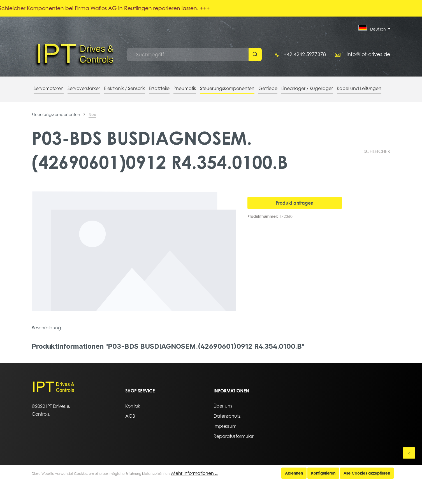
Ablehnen (294, 473)
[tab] (46, 327)
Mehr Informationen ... (194, 473)
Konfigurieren (323, 473)
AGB (130, 416)
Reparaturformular (234, 436)
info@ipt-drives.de (368, 54)
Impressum (225, 426)
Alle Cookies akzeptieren (367, 473)
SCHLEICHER (377, 151)
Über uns (223, 406)
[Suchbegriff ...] (188, 54)
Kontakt (133, 406)
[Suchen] (255, 54)
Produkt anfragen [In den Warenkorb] (295, 203)
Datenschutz (227, 416)
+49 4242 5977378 (305, 54)
